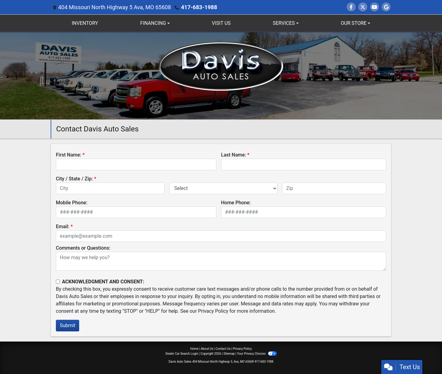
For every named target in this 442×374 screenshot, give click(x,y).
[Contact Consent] (58, 282)
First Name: (68, 155)
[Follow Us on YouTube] (374, 7)
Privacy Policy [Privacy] (242, 348)
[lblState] (223, 188)
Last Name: (233, 155)
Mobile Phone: (71, 203)
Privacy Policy (213, 311)
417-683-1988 (199, 7)
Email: (62, 226)
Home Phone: (236, 203)
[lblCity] (110, 188)
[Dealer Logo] (221, 75)
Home (194, 348)
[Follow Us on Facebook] (351, 7)
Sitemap (229, 353)
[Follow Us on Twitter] (362, 7)
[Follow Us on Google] (386, 7)
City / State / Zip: (74, 179)
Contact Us (223, 348)
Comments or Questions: (83, 248)
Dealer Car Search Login (181, 353)
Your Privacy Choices (257, 353)
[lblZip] (334, 188)
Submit (67, 325)
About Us (207, 348)
